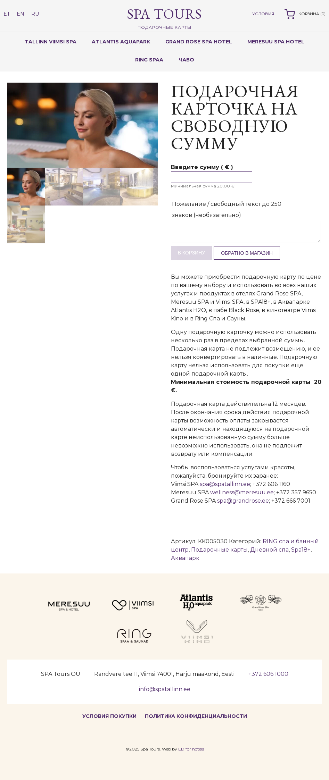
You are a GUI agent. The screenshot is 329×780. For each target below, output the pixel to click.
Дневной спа (269, 549)
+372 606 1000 (268, 674)
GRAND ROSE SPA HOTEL (198, 42)
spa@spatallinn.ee (225, 484)
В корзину (191, 252)
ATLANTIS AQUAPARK (121, 42)
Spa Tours (164, 18)
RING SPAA (149, 60)
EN (20, 14)
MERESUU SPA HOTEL (275, 42)
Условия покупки (109, 716)
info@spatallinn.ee (164, 689)
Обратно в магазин (247, 253)
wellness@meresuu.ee (242, 492)
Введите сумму (202, 167)
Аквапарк (185, 558)
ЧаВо (186, 60)
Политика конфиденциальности (196, 716)
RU (35, 14)
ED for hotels (191, 749)
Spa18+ (301, 549)
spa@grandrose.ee (243, 500)
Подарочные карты (219, 549)
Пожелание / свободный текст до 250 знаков (226, 209)
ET (6, 14)
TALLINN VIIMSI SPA (50, 42)
